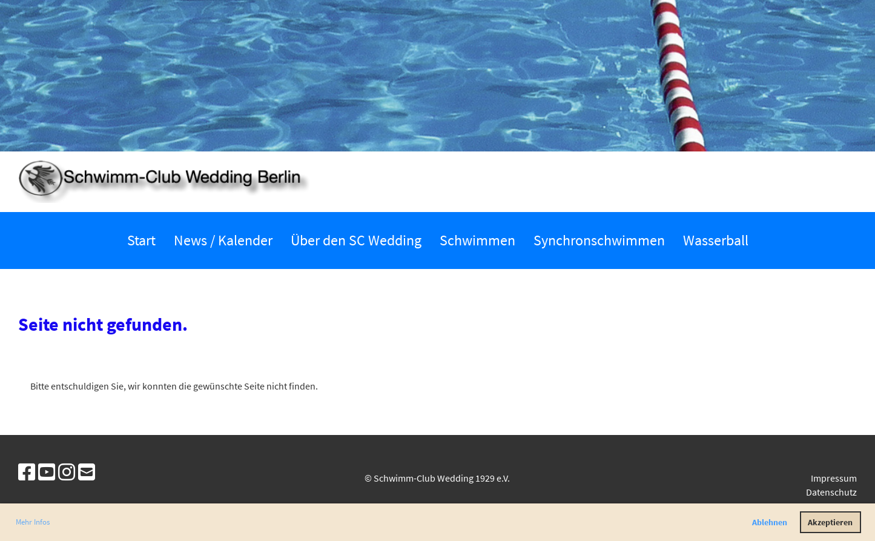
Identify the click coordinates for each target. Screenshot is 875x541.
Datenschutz (831, 492)
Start (141, 240)
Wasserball (715, 240)
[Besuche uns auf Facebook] (26, 472)
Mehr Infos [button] (33, 522)
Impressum (834, 478)
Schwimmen (477, 240)
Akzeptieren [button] (830, 522)
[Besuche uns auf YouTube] (46, 472)
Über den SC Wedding (356, 240)
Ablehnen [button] (769, 522)
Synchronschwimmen (599, 240)
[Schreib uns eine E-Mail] (86, 472)
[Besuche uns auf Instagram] (66, 472)
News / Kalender (223, 240)
